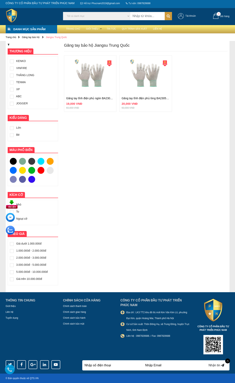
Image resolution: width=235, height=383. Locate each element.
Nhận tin (216, 365)
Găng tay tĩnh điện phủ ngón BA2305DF (90, 98)
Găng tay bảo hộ (31, 37)
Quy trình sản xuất (150, 29)
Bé (15, 134)
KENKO (18, 61)
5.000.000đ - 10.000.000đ (29, 272)
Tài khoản (190, 16)
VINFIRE (18, 68)
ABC (16, 96)
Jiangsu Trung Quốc (56, 37)
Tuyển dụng (12, 318)
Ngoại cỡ (18, 218)
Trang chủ (75, 29)
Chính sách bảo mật (73, 323)
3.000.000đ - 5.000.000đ (28, 264)
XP (15, 89)
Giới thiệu (98, 29)
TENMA (18, 82)
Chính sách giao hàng (74, 312)
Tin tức (121, 29)
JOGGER (19, 103)
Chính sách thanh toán (75, 306)
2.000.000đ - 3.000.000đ (28, 257)
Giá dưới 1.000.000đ (25, 243)
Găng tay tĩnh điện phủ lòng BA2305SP (146, 98)
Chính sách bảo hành (74, 318)
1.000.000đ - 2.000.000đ (28, 250)
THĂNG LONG (22, 75)
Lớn (15, 127)
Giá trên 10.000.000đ (26, 279)
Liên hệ (177, 29)
